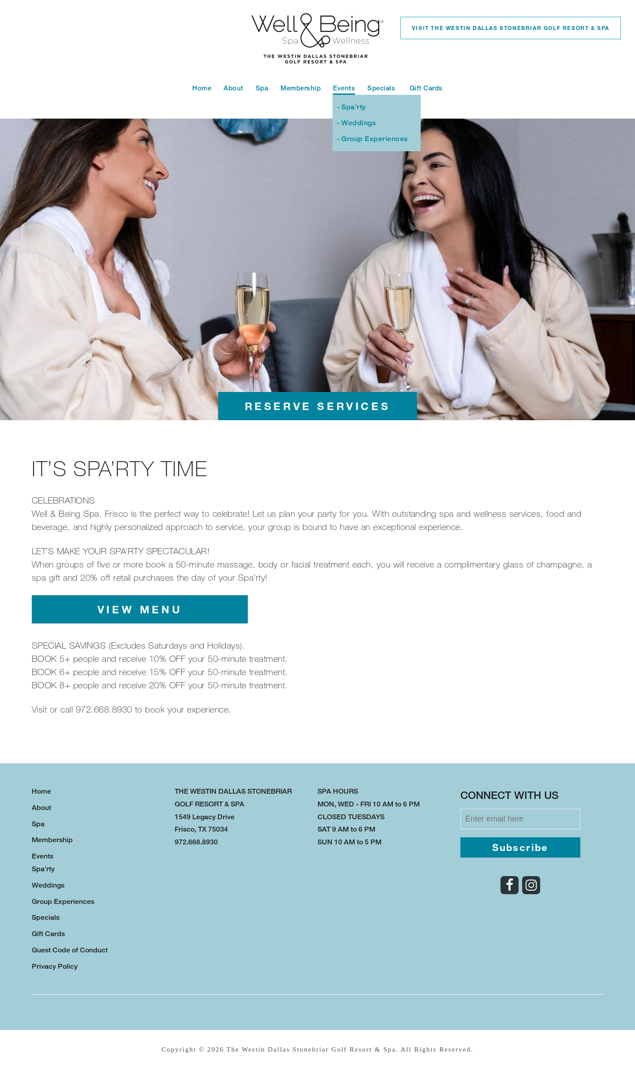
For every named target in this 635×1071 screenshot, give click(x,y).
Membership (300, 88)
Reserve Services (318, 405)
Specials (382, 88)
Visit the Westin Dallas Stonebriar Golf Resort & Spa (510, 27)
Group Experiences (374, 138)
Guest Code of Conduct (70, 950)
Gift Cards (426, 88)
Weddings (358, 123)
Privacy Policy (55, 966)
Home (201, 88)
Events (344, 88)
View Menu (139, 609)
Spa (262, 88)
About (233, 88)
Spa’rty (353, 107)
